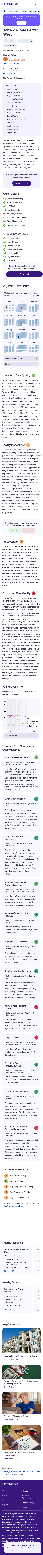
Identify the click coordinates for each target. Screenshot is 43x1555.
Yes (14, 530)
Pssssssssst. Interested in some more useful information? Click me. (22, 1547)
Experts (5, 1504)
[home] (10, 3)
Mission (5, 1495)
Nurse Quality (12, 106)
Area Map (10, 123)
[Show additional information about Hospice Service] (21, 221)
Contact (5, 1491)
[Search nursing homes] (34, 3)
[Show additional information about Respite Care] (24, 225)
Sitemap (25, 1507)
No (28, 530)
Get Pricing (21, 183)
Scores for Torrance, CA (16, 119)
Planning (25, 1491)
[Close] (38, 1547)
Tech (4, 1500)
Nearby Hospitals (13, 126)
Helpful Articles (12, 133)
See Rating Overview (11, 63)
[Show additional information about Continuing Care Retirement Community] (15, 206)
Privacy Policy (28, 1503)
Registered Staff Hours (15, 96)
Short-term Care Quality (16, 109)
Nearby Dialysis (12, 129)
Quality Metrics (12, 116)
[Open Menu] (39, 3)
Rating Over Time (13, 112)
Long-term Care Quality (15, 99)
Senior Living (14, 11)
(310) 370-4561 (9, 74)
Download (21, 23)
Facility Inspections (14, 102)
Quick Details (12, 89)
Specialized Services (14, 92)
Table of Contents (21, 86)
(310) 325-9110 (9, 1271)
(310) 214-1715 (9, 1310)
